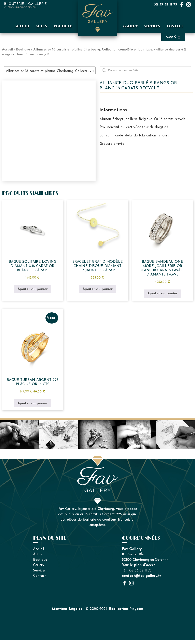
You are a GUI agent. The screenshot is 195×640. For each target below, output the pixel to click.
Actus (41, 26)
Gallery (130, 26)
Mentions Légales (67, 609)
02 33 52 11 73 (165, 4)
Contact (175, 26)
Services (152, 26)
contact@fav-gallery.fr (141, 576)
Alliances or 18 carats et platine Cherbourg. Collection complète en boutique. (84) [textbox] (50, 71)
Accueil (22, 26)
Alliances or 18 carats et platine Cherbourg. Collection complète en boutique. (93, 49)
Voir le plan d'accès (138, 565)
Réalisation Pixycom (126, 609)
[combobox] (50, 70)
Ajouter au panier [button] (32, 289)
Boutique (63, 26)
